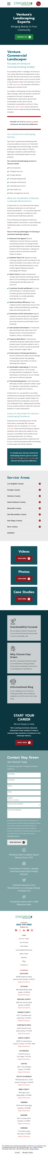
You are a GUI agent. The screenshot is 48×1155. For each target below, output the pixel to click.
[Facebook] (16, 930)
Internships (24, 946)
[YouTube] (28, 930)
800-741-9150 (24, 924)
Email (9, 792)
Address (10, 798)
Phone (10, 786)
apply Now (24, 742)
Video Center (24, 954)
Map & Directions (24, 982)
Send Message (17, 842)
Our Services (24, 942)
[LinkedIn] (24, 930)
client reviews (19, 107)
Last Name (11, 780)
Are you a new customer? (15, 804)
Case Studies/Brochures (24, 950)
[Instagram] (32, 930)
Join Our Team (24, 939)
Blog (24, 961)
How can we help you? (14, 810)
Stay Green (16, 85)
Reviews (24, 957)
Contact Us (24, 37)
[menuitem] (22, 484)
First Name (11, 774)
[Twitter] (20, 930)
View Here (24, 558)
